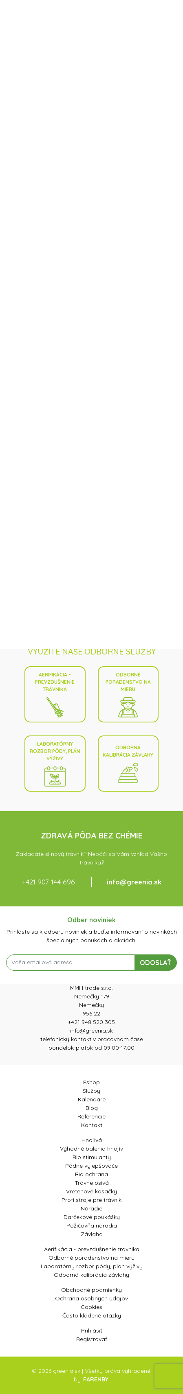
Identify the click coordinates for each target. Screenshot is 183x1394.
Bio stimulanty (92, 1157)
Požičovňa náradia (91, 1225)
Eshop (91, 1082)
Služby (91, 1090)
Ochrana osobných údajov (91, 1298)
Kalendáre (92, 1099)
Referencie (91, 1116)
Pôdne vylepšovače (91, 1165)
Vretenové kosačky (91, 1191)
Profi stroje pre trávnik (91, 1200)
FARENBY (95, 1379)
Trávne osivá (92, 1182)
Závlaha (92, 1234)
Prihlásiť (91, 1330)
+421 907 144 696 (48, 882)
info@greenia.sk (134, 882)
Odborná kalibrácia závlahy (128, 763)
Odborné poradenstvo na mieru (128, 695)
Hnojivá (92, 1140)
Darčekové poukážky (92, 1217)
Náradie (91, 1208)
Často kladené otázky (91, 1315)
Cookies (91, 1307)
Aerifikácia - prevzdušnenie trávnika (55, 695)
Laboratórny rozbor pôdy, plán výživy (55, 764)
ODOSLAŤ (155, 963)
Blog (92, 1108)
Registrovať (91, 1339)
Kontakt (91, 1125)
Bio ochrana (91, 1174)
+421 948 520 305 (91, 1022)
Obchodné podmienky (91, 1289)
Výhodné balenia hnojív (91, 1148)
